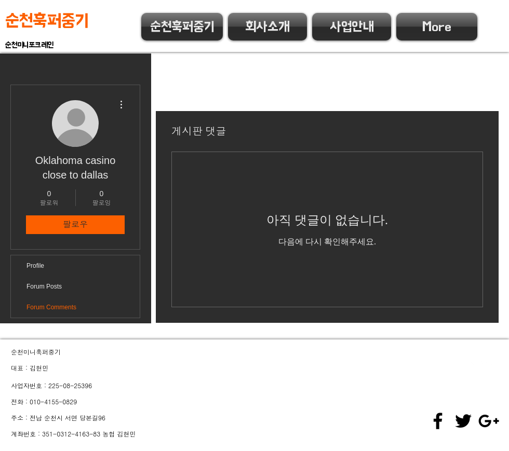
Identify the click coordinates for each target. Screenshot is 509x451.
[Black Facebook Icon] (438, 421)
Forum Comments (51, 307)
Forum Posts (44, 286)
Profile (35, 265)
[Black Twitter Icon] (463, 421)
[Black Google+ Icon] (489, 421)
